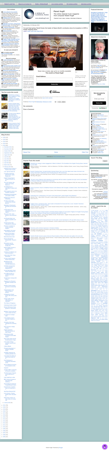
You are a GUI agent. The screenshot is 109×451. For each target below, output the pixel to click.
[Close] (75, 68)
